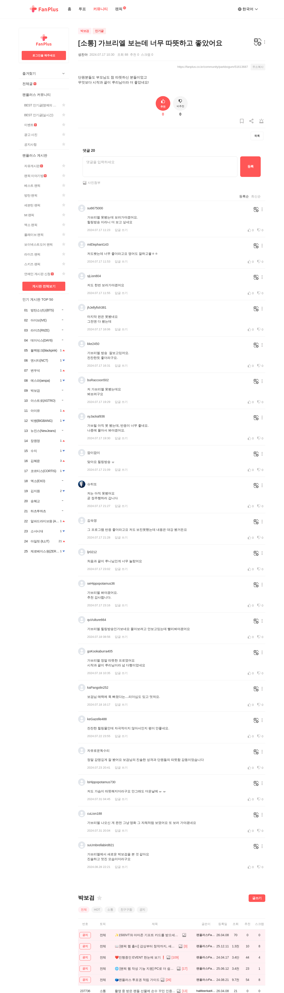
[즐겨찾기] (99, 898)
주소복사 (257, 66)
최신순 (256, 196)
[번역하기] (258, 42)
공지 (142, 909)
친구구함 (126, 909)
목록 (257, 135)
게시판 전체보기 (43, 286)
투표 (82, 9)
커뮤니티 (100, 9)
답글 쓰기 (121, 230)
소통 (110, 909)
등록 (250, 166)
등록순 (244, 196)
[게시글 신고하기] (261, 121)
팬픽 (118, 9)
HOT (97, 909)
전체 (84, 909)
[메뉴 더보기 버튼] (263, 42)
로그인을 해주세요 (43, 55)
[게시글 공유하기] (251, 121)
